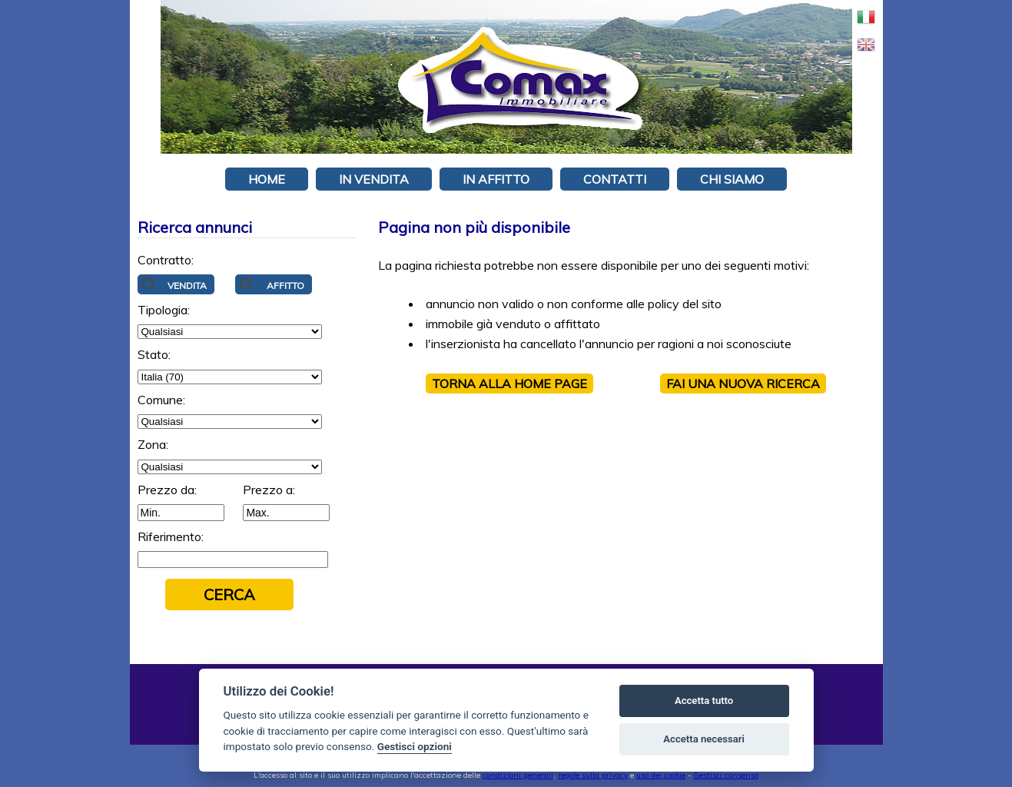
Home (266, 179)
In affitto (496, 179)
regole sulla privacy (593, 775)
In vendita (374, 179)
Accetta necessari (704, 739)
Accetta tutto (704, 700)
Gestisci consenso (725, 775)
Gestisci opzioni (414, 746)
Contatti (614, 179)
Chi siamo (732, 179)
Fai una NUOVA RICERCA (743, 383)
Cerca (229, 594)
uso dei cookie (660, 775)
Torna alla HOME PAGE (509, 383)
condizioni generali (518, 775)
